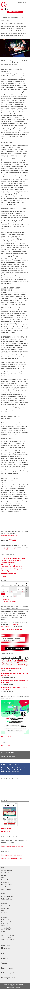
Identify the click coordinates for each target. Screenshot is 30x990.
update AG (14, 987)
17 (18, 592)
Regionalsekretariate (7, 880)
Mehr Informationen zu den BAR (12, 629)
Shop (2, 910)
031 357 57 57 (7, 927)
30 (15, 596)
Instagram (4, 958)
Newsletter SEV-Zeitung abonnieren (13, 846)
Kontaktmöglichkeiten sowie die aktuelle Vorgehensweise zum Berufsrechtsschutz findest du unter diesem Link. (13, 770)
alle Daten (5, 599)
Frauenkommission (6, 884)
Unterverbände (5, 882)
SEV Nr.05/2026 (7, 829)
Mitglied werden (15, 12)
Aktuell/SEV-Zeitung (7, 896)
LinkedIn (4, 953)
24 (19, 594)
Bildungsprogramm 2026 (16, 648)
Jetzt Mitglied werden (9, 756)
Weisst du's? (6, 746)
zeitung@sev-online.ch (9, 549)
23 (15, 594)
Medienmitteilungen (6, 899)
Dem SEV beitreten (6, 870)
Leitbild (3, 877)
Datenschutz (13, 985)
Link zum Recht (5, 906)
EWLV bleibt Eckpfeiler (9, 573)
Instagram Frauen (9, 978)
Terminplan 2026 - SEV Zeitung (12, 855)
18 (22, 592)
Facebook (6, 948)
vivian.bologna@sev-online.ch (9, 535)
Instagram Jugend (7, 973)
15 (11, 592)
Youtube (4, 963)
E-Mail (3, 931)
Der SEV (3, 875)
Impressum (20, 984)
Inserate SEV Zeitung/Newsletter (12, 858)
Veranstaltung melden (9, 601)
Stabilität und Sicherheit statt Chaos (13, 558)
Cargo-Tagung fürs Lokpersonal (11, 668)
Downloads (4, 913)
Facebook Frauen (7, 968)
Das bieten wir (5, 873)
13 (3, 592)
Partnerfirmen (5, 908)
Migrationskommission (7, 889)
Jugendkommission (6, 887)
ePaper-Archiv (6, 831)
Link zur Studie (6, 737)
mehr (4, 576)
